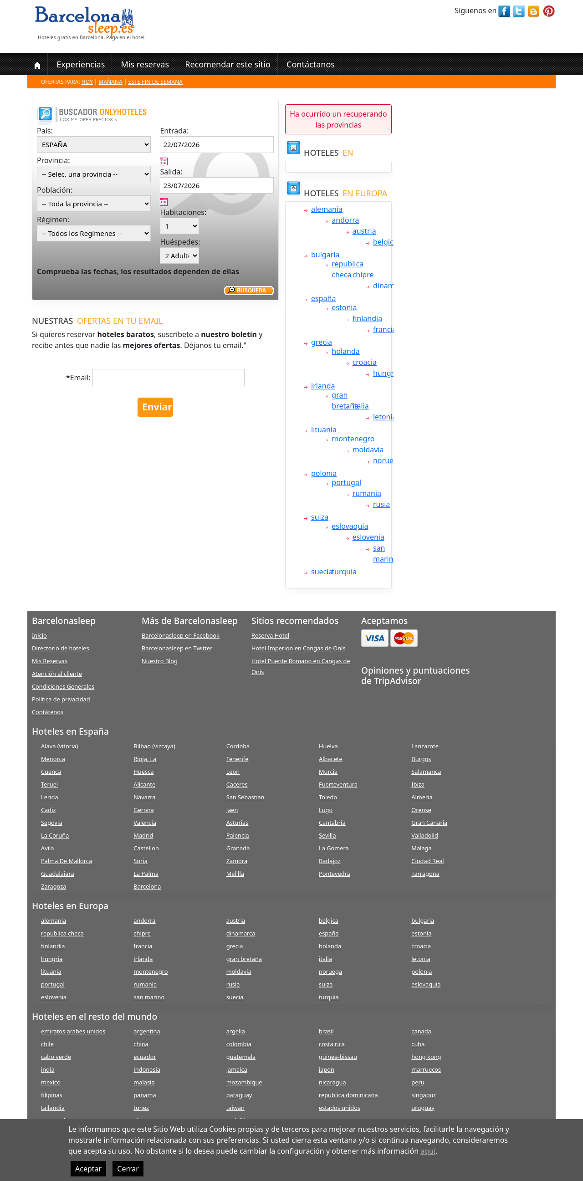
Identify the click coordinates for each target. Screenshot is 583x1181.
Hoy (87, 82)
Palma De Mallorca (66, 861)
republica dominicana (348, 1095)
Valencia (144, 822)
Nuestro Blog (160, 661)
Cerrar (128, 1169)
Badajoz (329, 861)
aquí (427, 1151)
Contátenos (47, 712)
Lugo (325, 810)
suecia (321, 572)
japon (326, 1069)
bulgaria (325, 255)
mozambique (244, 1082)
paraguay (239, 1095)
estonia (344, 307)
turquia (344, 572)
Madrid (143, 835)
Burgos (421, 759)
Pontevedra (334, 873)
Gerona (143, 810)
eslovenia (368, 537)
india (48, 1069)
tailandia (53, 1108)
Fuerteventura (338, 784)
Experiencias (80, 64)
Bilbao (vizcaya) (154, 746)
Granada (238, 848)
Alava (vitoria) (59, 746)
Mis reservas (145, 64)
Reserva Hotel (270, 635)
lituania (324, 429)
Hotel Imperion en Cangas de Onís (298, 648)
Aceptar (88, 1169)
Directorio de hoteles (60, 648)
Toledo (328, 797)
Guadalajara (57, 873)
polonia (324, 473)
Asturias (237, 822)
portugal (346, 482)
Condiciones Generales (63, 686)
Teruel (49, 784)
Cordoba (238, 746)
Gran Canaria (429, 822)
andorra (345, 220)
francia (384, 329)
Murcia (328, 771)
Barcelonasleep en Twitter (177, 648)
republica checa (62, 933)
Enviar (157, 406)
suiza (319, 517)
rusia (381, 504)
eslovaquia (350, 526)
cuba (417, 1044)
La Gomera (334, 848)
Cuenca (51, 771)
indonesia (146, 1069)
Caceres (237, 784)
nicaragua (332, 1082)
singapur (423, 1095)
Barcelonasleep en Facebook (181, 635)
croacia (365, 362)
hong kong (426, 1057)
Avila (47, 848)
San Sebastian (245, 797)
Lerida (49, 797)
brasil (326, 1031)
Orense (421, 810)
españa (323, 298)
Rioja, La (144, 759)
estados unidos (339, 1108)
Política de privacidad (61, 699)
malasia (143, 1082)
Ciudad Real (427, 861)
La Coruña (55, 835)
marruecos (426, 1069)
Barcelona (147, 886)
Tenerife (237, 759)
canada (421, 1031)
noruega (387, 460)
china (140, 1044)
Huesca (143, 771)
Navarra (144, 797)
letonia (385, 417)
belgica (385, 242)
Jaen (232, 810)
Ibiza (417, 784)
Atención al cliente (57, 674)
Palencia (237, 835)
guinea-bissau (338, 1057)
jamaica (236, 1069)
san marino (148, 997)
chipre (363, 275)
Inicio (39, 635)
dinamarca (391, 286)
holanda (345, 351)
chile (47, 1044)
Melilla (235, 873)
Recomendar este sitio (228, 64)
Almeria (421, 797)
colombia (238, 1044)
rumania (367, 493)
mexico (51, 1082)
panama (144, 1095)
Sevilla (327, 835)
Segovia (51, 822)
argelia (235, 1031)
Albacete (331, 759)
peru (417, 1082)
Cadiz (48, 810)
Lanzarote (425, 746)
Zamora (236, 861)
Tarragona (425, 873)
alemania (327, 209)
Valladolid (424, 835)
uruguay (423, 1108)
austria (364, 231)
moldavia (368, 450)
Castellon (146, 848)
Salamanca (426, 771)
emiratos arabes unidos (73, 1031)
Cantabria (332, 822)
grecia (321, 342)
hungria (386, 373)
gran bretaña (244, 959)
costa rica (332, 1044)
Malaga (421, 848)
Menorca (53, 759)
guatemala (241, 1057)
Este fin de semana (155, 82)
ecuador (144, 1057)
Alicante (144, 784)
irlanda (323, 386)
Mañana (111, 82)
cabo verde (56, 1057)
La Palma (146, 873)
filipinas (51, 1095)
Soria (140, 861)
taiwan (235, 1108)
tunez (141, 1108)
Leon (233, 771)
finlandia (367, 318)
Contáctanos (310, 64)
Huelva (328, 746)
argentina (146, 1031)
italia (361, 406)
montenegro (353, 439)
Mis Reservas (49, 661)
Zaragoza (53, 886)
